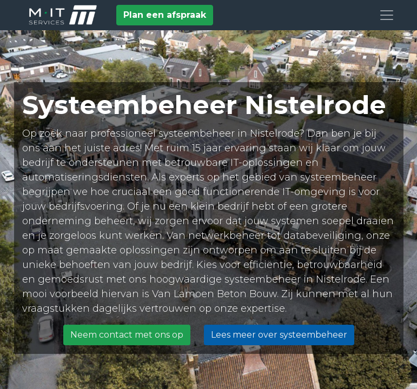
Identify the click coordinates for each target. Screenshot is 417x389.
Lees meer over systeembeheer (279, 335)
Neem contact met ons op (126, 335)
